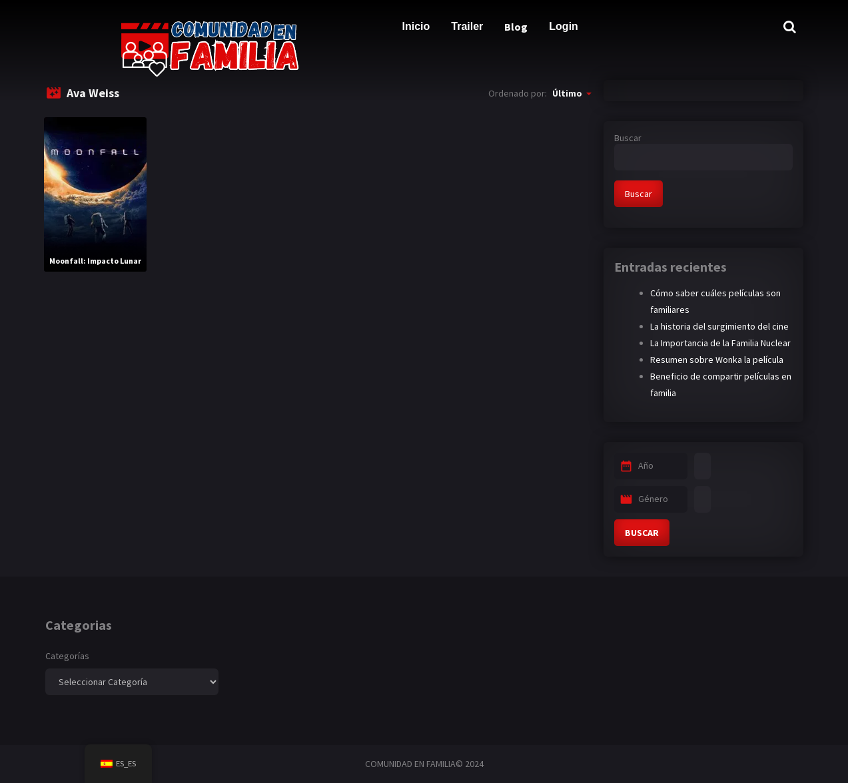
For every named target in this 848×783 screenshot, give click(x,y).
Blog (516, 26)
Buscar (627, 138)
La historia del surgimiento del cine (719, 326)
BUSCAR (642, 533)
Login (563, 26)
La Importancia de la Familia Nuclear (720, 343)
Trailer (467, 26)
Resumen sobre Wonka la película (716, 360)
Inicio (416, 26)
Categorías (67, 656)
